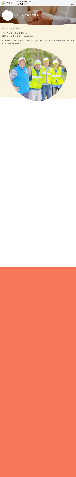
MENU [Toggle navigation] (73, 3)
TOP (3, 28)
